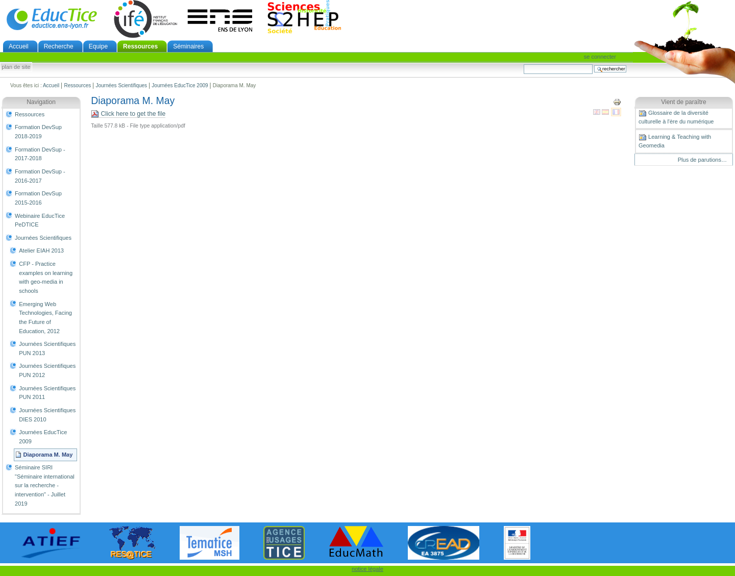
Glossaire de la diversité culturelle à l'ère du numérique (676, 116)
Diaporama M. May (48, 455)
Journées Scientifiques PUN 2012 (47, 370)
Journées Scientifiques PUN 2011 (47, 392)
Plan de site (16, 67)
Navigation (41, 102)
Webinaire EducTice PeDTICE (40, 220)
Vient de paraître (683, 102)
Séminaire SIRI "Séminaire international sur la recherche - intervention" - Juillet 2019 (45, 485)
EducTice (51, 19)
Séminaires (188, 46)
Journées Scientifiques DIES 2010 (47, 414)
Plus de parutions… (702, 160)
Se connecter (600, 57)
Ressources (140, 46)
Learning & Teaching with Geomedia (675, 140)
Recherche (59, 46)
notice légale (367, 569)
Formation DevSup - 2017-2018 (40, 154)
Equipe (98, 46)
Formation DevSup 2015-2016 (38, 198)
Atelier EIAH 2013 (41, 250)
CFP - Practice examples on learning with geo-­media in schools (45, 277)
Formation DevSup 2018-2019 (38, 131)
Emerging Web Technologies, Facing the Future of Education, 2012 (45, 317)
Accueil (19, 46)
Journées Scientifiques (121, 85)
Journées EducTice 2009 (180, 85)
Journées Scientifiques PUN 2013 (47, 348)
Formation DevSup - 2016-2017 (40, 176)
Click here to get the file (128, 114)
